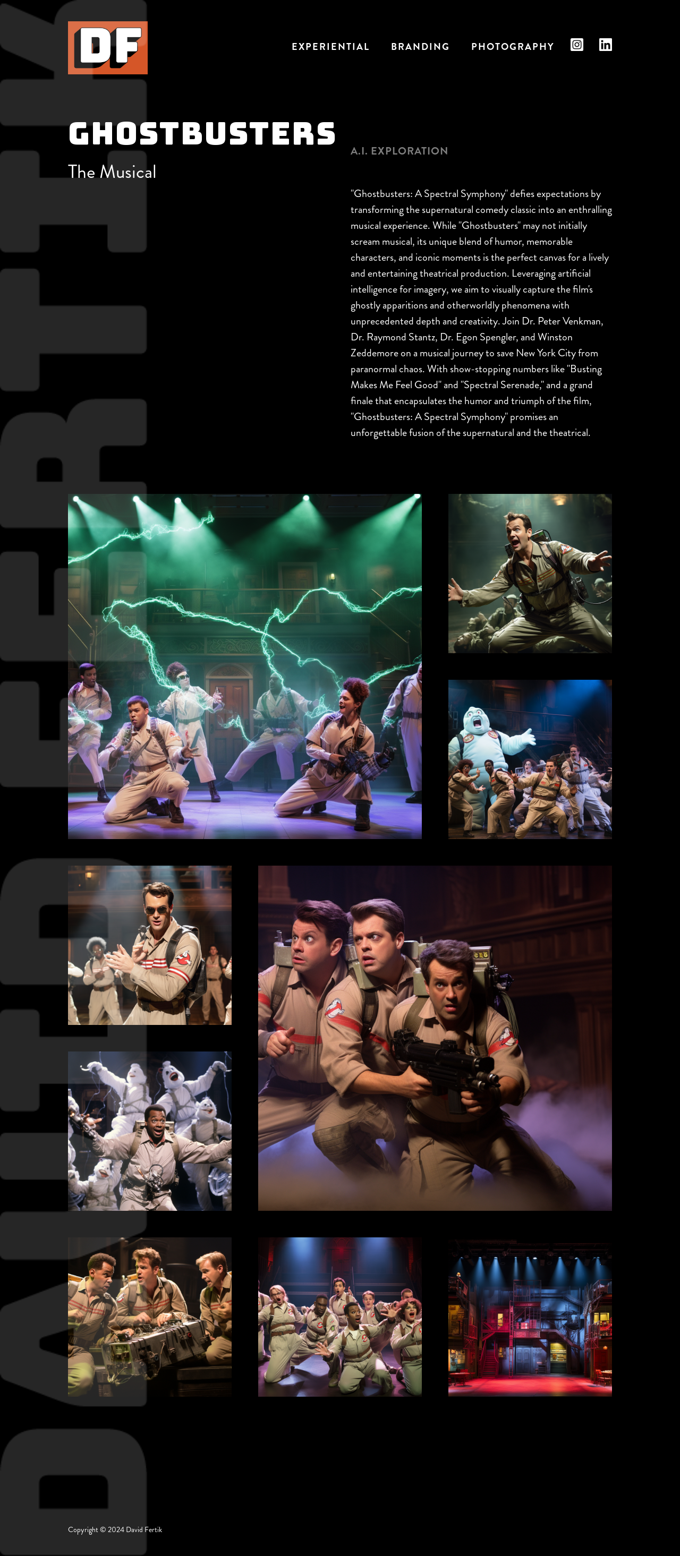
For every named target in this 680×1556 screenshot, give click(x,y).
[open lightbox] (245, 666)
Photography (513, 47)
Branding (420, 47)
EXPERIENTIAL (331, 47)
